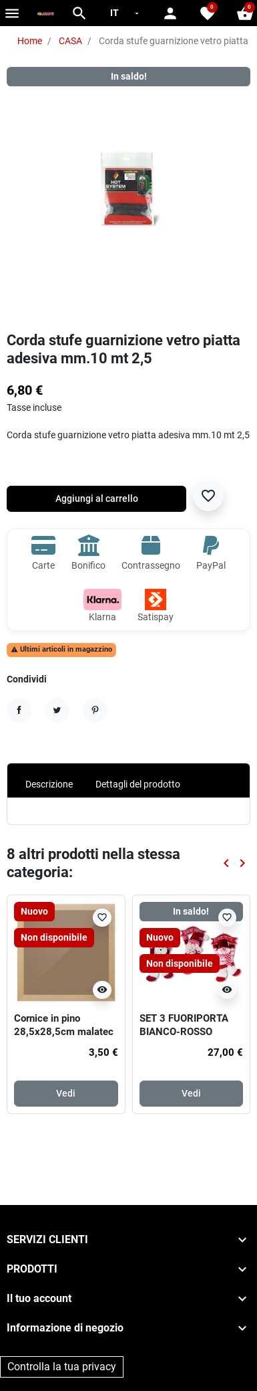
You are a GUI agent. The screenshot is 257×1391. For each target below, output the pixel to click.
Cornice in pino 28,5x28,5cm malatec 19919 (63, 1031)
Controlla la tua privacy (61, 1366)
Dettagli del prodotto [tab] (137, 784)
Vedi (65, 1093)
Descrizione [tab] (49, 784)
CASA (70, 40)
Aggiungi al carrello (96, 498)
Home (29, 40)
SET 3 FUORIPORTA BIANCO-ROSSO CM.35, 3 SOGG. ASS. (188, 1031)
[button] (79, 13)
